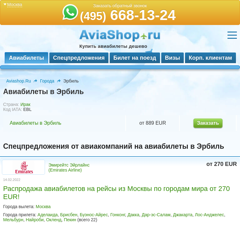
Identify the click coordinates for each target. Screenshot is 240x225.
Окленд (53, 219)
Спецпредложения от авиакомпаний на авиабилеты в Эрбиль (113, 146)
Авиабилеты (26, 58)
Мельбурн (13, 219)
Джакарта (182, 214)
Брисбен (68, 214)
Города (47, 80)
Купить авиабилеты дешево (113, 46)
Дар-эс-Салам (156, 214)
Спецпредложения (79, 58)
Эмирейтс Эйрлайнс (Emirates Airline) (69, 167)
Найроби (34, 219)
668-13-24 (128, 15)
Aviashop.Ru (18, 80)
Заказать (208, 123)
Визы (172, 58)
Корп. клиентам (210, 58)
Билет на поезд (134, 58)
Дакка (133, 214)
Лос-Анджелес (209, 214)
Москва (43, 206)
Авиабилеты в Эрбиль (35, 123)
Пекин (70, 219)
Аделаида (48, 214)
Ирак (25, 104)
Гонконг (117, 214)
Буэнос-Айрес (94, 214)
